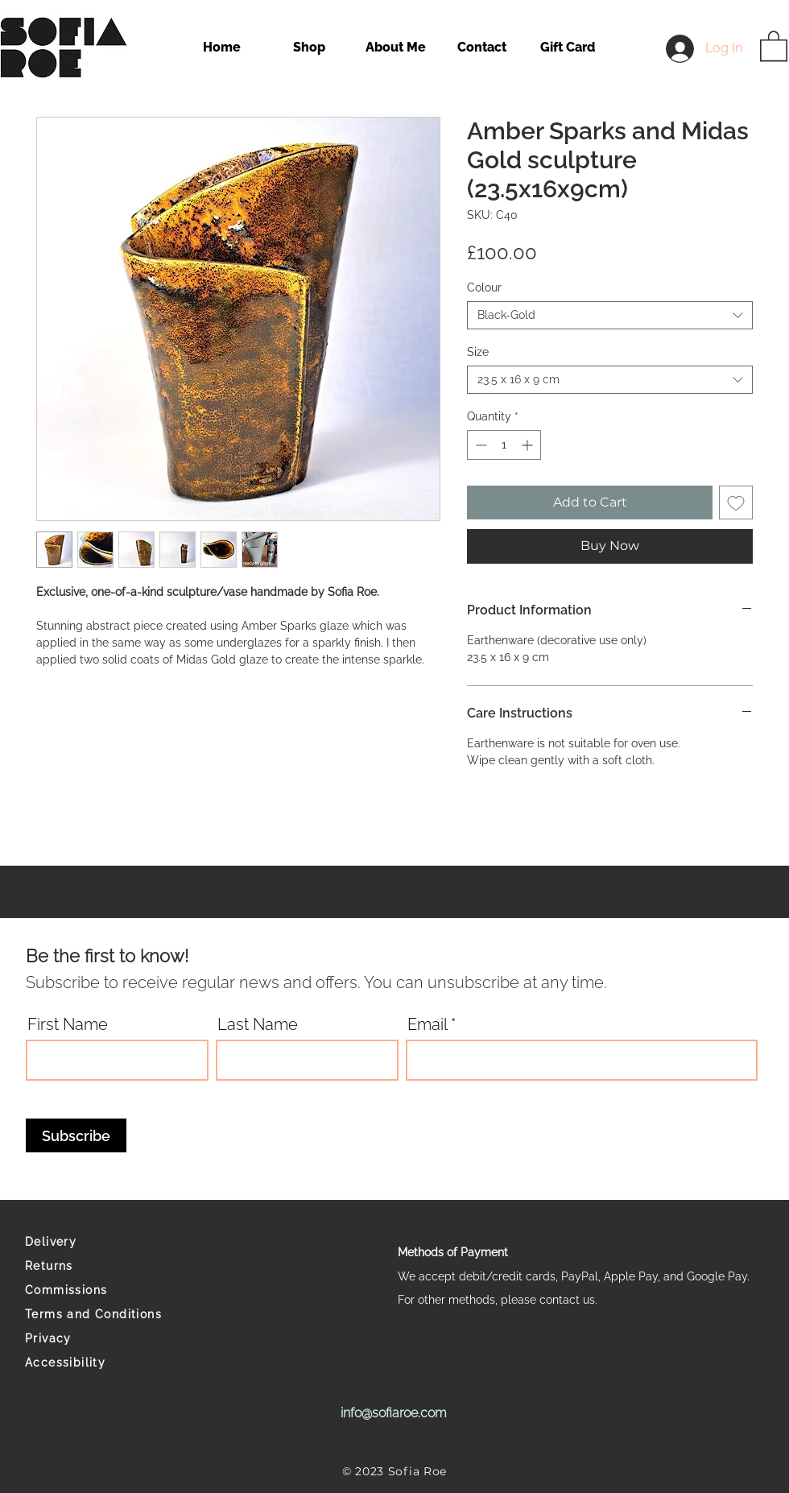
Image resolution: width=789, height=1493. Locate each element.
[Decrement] (479, 445)
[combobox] (610, 315)
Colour (484, 287)
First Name (67, 1024)
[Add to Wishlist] (736, 502)
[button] (773, 45)
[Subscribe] (76, 1135)
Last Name (257, 1024)
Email (427, 1024)
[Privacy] (98, 1338)
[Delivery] (98, 1242)
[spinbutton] (504, 445)
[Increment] (528, 445)
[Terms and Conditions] (98, 1314)
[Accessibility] (98, 1362)
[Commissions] (98, 1290)
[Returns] (98, 1266)
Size (478, 351)
